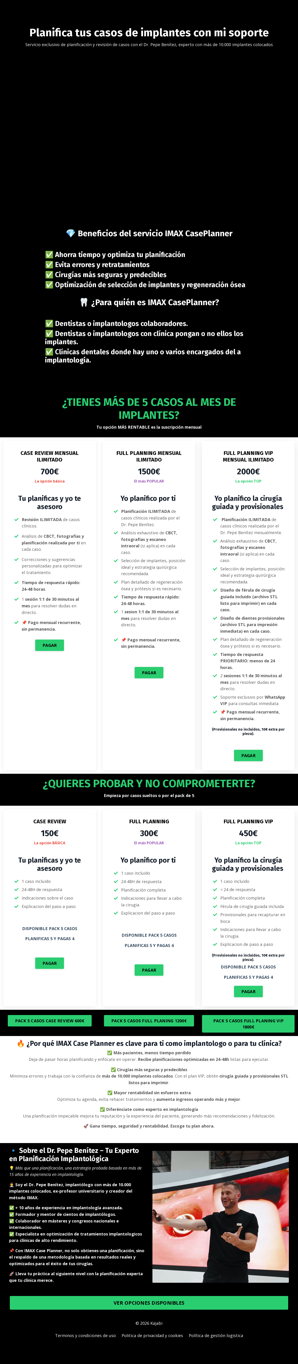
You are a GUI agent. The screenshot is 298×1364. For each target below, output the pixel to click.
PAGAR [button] (50, 646)
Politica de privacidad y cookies (152, 1352)
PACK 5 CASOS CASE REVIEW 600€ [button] (49, 1036)
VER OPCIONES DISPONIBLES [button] (149, 1320)
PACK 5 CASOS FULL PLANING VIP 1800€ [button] (248, 1039)
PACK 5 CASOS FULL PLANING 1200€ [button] (149, 1036)
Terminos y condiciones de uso (85, 1352)
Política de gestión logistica (216, 1352)
